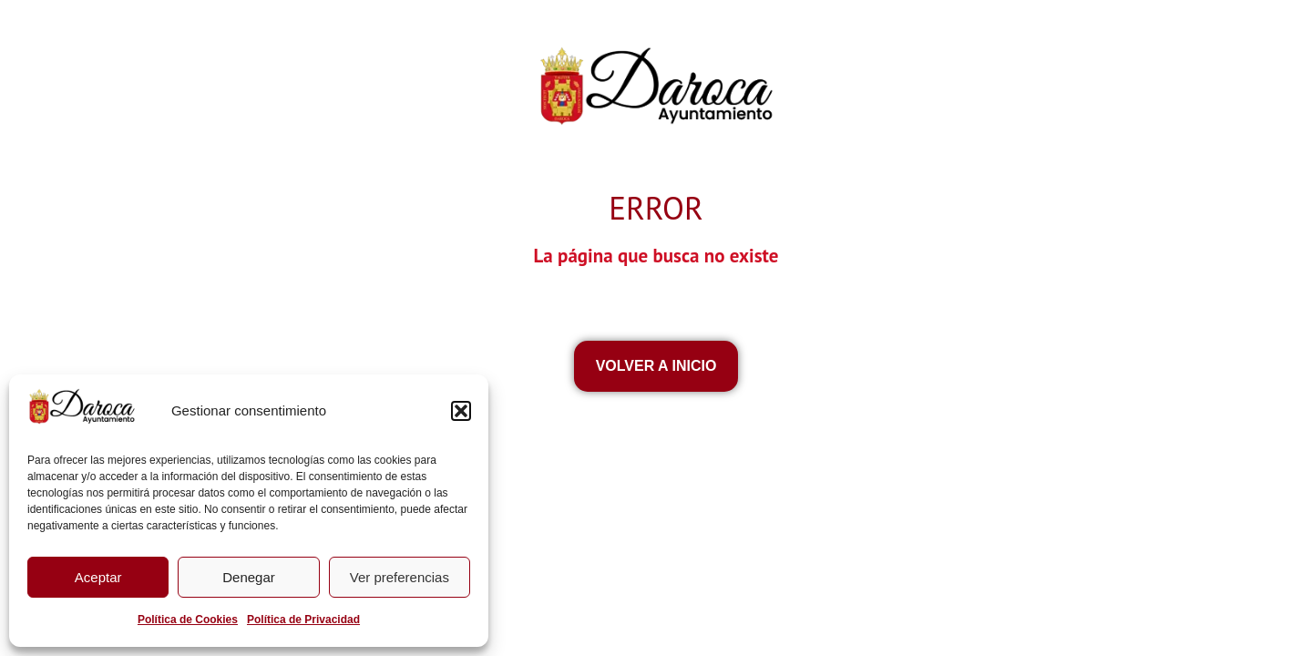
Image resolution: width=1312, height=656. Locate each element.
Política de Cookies (188, 619)
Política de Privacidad (303, 619)
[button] (461, 411)
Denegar (248, 577)
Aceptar (98, 577)
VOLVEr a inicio (656, 366)
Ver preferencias (399, 577)
